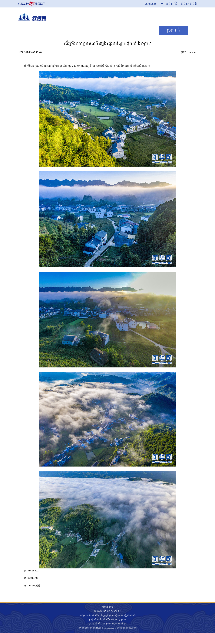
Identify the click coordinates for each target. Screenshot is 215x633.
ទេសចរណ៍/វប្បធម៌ (104, 30)
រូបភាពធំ (173, 30)
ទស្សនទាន (143, 30)
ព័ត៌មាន (68, 30)
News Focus (36, 30)
